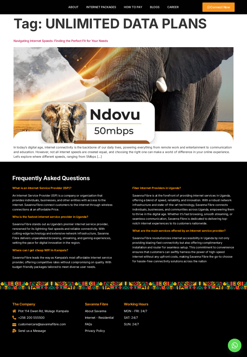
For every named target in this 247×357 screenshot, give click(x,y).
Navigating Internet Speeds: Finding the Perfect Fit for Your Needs (61, 43)
